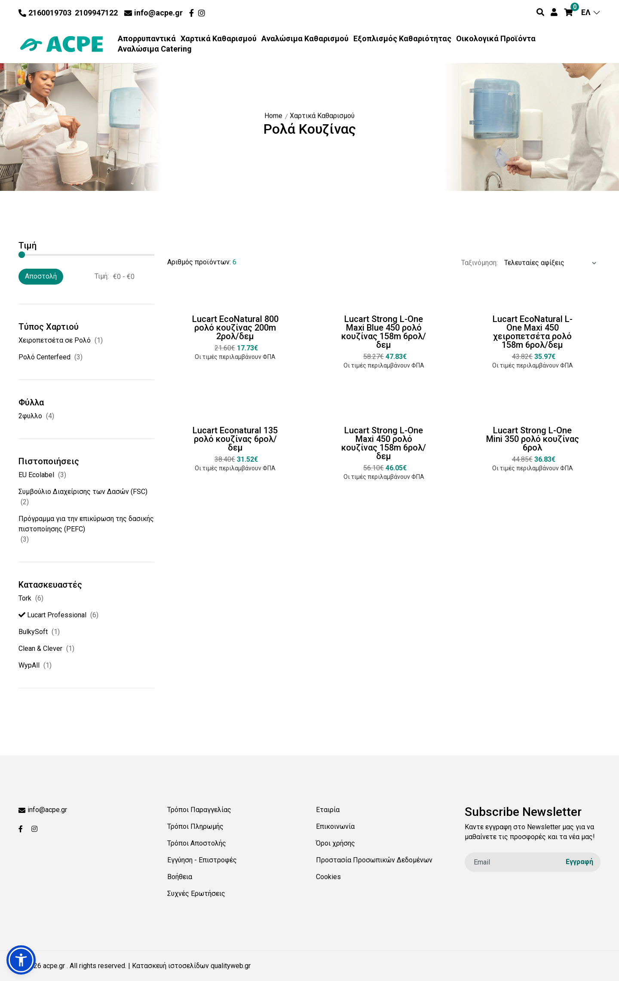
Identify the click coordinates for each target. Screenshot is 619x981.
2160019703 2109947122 (68, 12)
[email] (533, 862)
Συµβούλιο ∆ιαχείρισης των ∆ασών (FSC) (82, 491)
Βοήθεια (179, 877)
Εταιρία (328, 810)
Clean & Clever (40, 648)
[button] (21, 959)
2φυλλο (30, 416)
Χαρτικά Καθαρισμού (219, 38)
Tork (24, 598)
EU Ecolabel (36, 475)
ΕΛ (591, 12)
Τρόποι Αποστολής (196, 843)
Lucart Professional (52, 615)
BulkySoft (33, 632)
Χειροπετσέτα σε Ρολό (54, 340)
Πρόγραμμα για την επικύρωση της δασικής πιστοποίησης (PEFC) (86, 524)
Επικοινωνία (335, 826)
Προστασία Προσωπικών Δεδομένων (374, 860)
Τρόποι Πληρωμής (195, 826)
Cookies (328, 877)
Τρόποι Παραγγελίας (199, 810)
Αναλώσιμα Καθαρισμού (305, 38)
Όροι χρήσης (335, 843)
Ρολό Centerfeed (44, 357)
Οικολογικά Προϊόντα (496, 38)
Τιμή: (102, 276)
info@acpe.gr (153, 12)
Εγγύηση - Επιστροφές (202, 860)
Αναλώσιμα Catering (155, 49)
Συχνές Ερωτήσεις (196, 893)
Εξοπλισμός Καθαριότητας (402, 38)
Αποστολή (41, 276)
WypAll (29, 665)
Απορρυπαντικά (147, 38)
